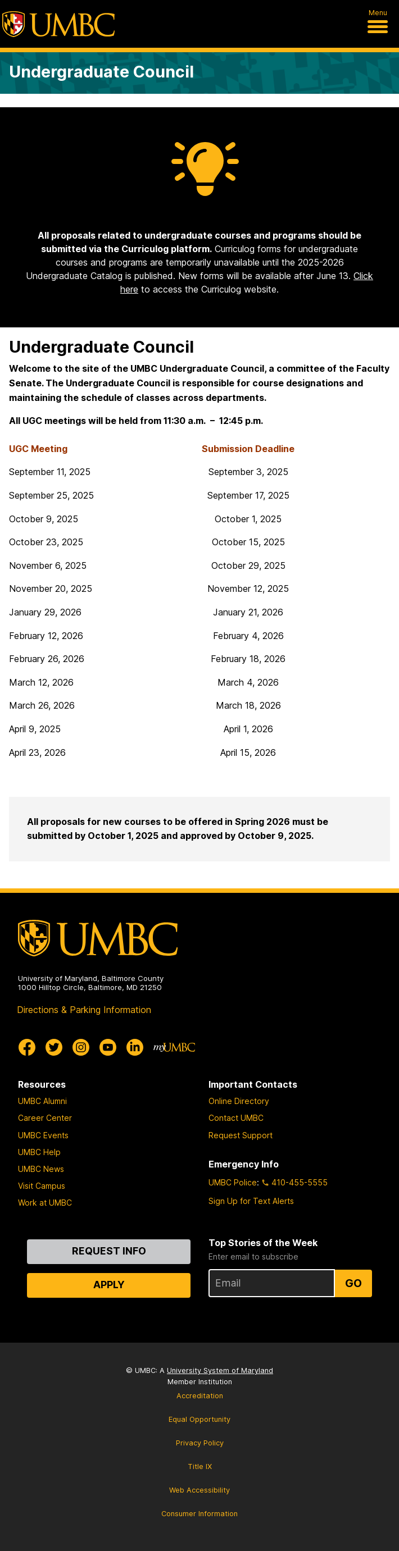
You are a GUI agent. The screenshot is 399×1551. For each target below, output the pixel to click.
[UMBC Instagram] (81, 1047)
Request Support (240, 1135)
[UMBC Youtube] (108, 1047)
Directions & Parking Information (84, 1009)
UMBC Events (43, 1135)
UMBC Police (232, 1182)
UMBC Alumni (42, 1101)
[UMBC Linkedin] (135, 1047)
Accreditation (199, 1396)
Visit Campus (41, 1185)
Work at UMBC (45, 1202)
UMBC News (41, 1169)
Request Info (109, 1251)
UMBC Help (39, 1152)
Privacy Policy (200, 1443)
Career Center (45, 1118)
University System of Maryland (220, 1370)
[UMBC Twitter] (54, 1047)
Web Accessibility (199, 1490)
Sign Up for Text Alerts (251, 1201)
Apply (109, 1284)
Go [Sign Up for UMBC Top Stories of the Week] (353, 1283)
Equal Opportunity (199, 1419)
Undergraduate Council (101, 71)
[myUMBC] (174, 1047)
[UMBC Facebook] (27, 1047)
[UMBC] (58, 24)
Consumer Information (199, 1513)
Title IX (200, 1466)
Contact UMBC (236, 1118)
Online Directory (238, 1101)
